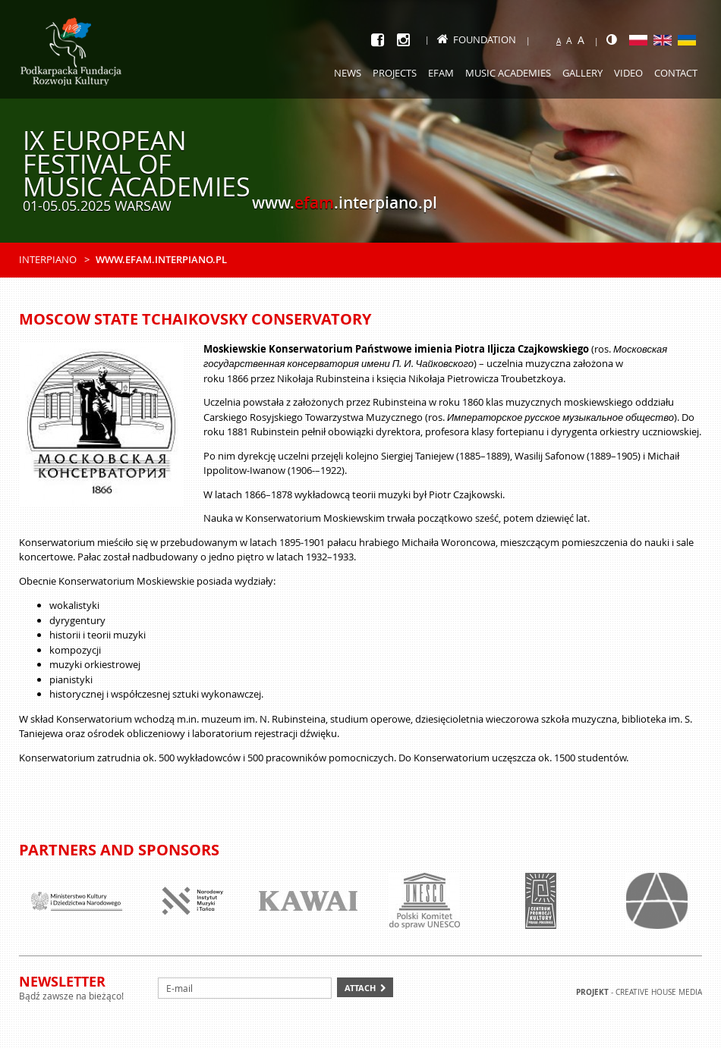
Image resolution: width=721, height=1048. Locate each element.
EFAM (441, 73)
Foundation (476, 39)
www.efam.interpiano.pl (161, 259)
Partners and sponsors (119, 849)
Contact (675, 73)
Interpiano (48, 259)
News (347, 73)
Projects (395, 73)
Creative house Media (659, 992)
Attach (360, 987)
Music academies (508, 73)
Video (628, 73)
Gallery (582, 73)
